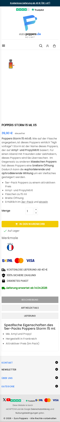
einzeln (43, 202)
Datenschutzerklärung (40, 409)
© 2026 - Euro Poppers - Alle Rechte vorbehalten (30, 418)
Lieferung (30, 315)
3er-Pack (27, 202)
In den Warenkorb (30, 224)
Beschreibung (30, 299)
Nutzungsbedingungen (27, 413)
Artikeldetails (30, 307)
